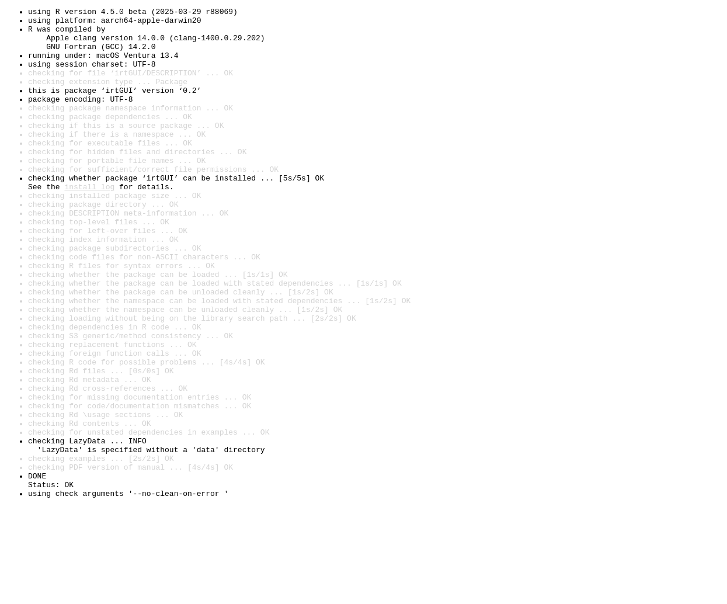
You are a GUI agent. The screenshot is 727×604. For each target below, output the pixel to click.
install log (89, 223)
